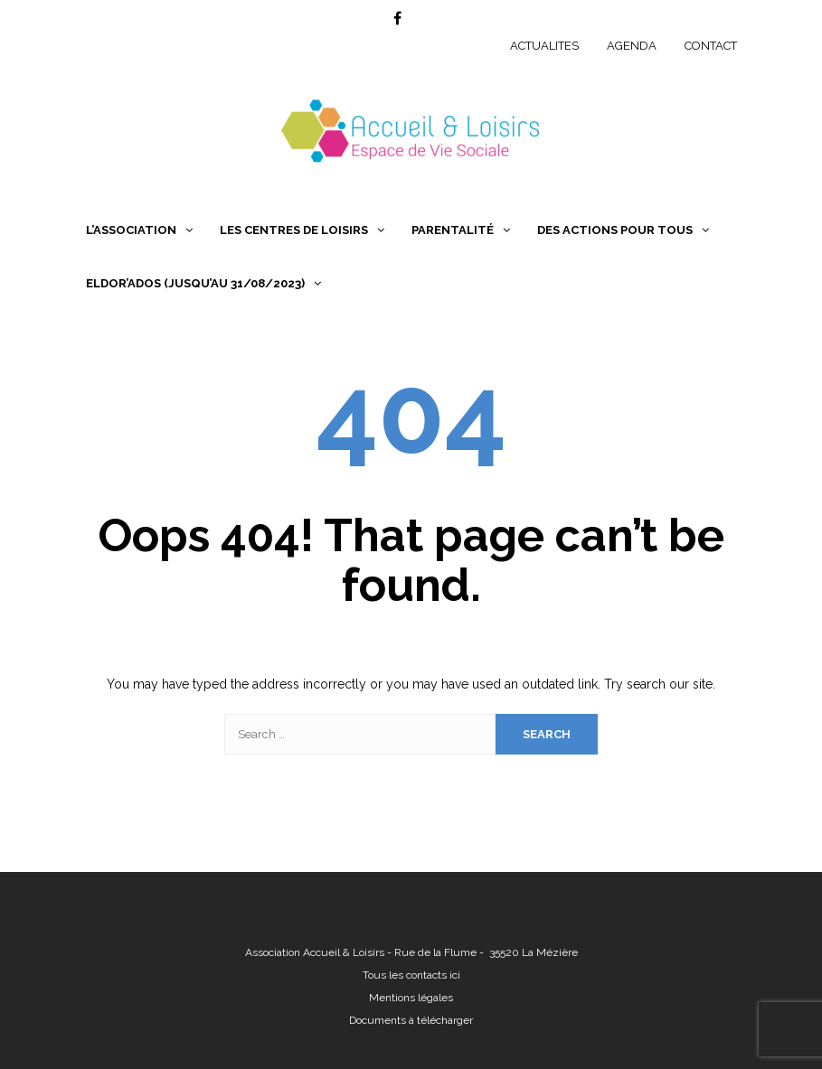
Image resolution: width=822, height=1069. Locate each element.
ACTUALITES (544, 45)
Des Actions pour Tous (615, 230)
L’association (131, 230)
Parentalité (452, 230)
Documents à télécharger (411, 1020)
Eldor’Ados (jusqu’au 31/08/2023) (195, 283)
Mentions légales (411, 997)
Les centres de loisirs (294, 230)
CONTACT (711, 45)
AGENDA (632, 45)
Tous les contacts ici (411, 975)
